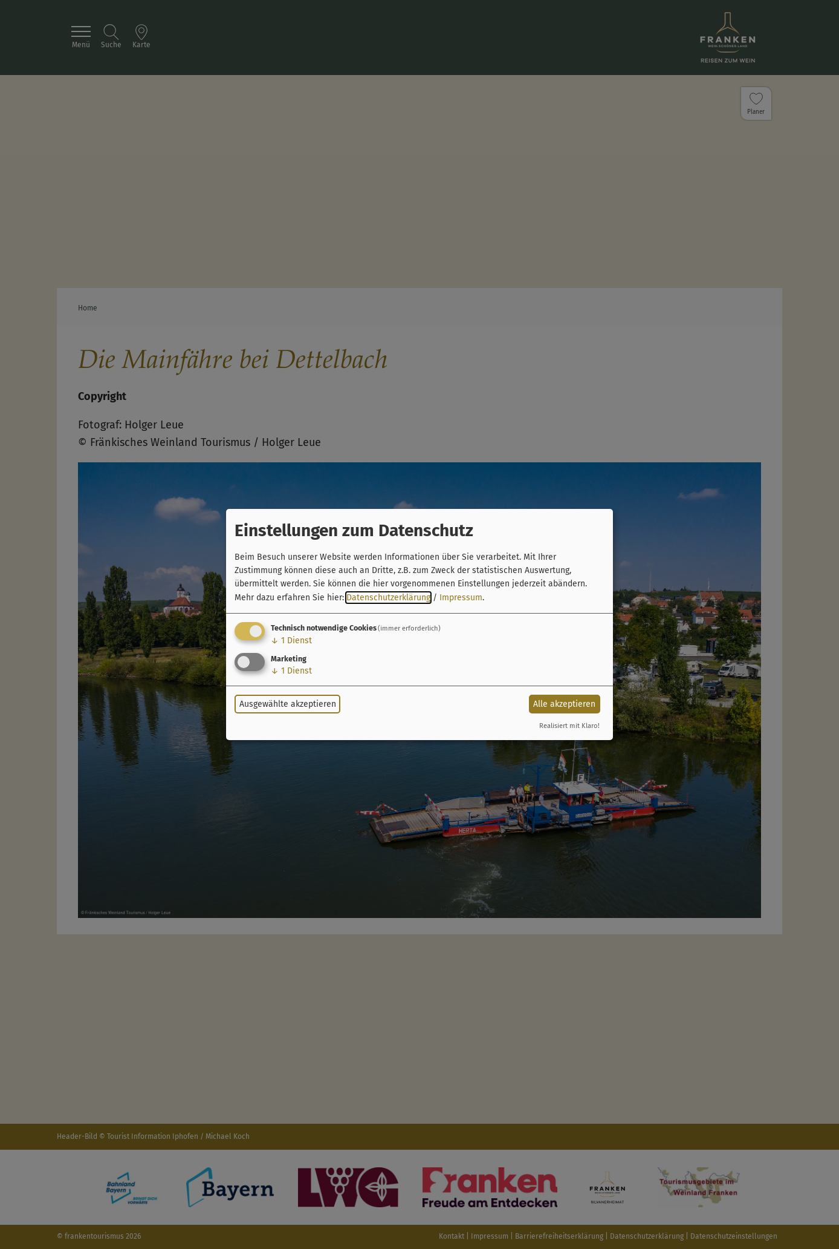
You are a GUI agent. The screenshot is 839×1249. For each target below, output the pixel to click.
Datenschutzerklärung (388, 597)
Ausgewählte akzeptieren (287, 704)
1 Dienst (291, 640)
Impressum (460, 597)
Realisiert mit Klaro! (569, 726)
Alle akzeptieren (564, 704)
